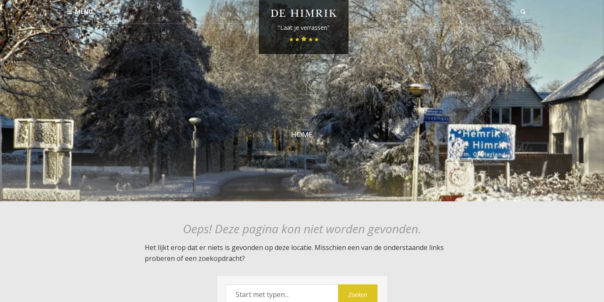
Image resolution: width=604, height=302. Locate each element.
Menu (80, 12)
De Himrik (303, 14)
